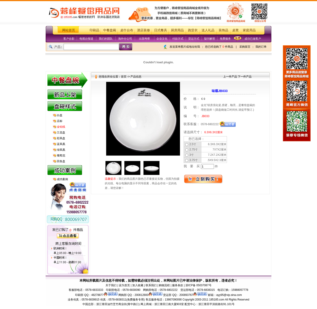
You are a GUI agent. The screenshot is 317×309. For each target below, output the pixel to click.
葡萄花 (61, 155)
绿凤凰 (61, 149)
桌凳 (235, 30)
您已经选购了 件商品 (219, 46)
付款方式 (177, 38)
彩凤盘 (61, 138)
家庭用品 (249, 30)
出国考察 (144, 38)
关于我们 (111, 285)
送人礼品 (208, 30)
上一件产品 (230, 76)
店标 (59, 121)
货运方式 (193, 38)
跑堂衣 (193, 30)
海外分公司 (125, 38)
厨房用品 (177, 30)
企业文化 (161, 38)
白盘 (59, 115)
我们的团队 (106, 38)
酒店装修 (143, 30)
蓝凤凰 (61, 144)
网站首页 (68, 30)
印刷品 (94, 30)
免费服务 (225, 38)
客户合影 (68, 38)
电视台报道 (86, 38)
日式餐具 (160, 30)
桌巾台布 (126, 30)
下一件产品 (245, 76)
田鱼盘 (61, 161)
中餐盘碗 (109, 30)
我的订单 (261, 46)
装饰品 (223, 30)
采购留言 (244, 46)
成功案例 (62, 179)
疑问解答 (209, 38)
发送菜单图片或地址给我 (185, 46)
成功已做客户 (252, 38)
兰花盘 (61, 132)
